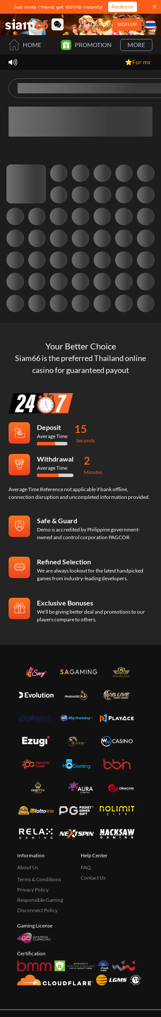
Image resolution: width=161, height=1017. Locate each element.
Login (96, 24)
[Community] (58, 24)
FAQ (86, 867)
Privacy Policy (33, 889)
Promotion (86, 45)
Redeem (123, 6)
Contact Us (93, 877)
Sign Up (127, 24)
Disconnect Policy (37, 910)
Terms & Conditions (39, 879)
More (136, 44)
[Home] (26, 24)
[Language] (150, 24)
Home (25, 44)
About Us (27, 867)
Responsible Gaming (40, 900)
